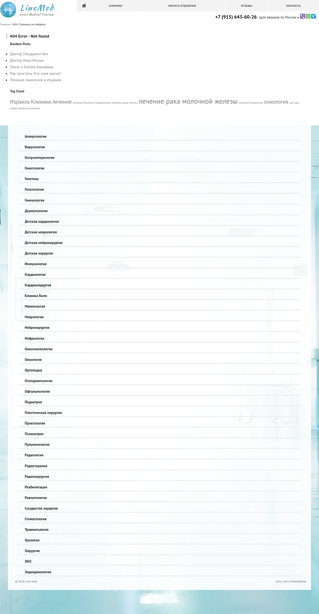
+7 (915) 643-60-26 (236, 17)
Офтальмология (37, 391)
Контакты (293, 5)
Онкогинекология (38, 349)
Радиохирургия (37, 476)
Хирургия (32, 550)
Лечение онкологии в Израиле (35, 79)
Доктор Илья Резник (27, 60)
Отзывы (246, 5)
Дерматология (36, 211)
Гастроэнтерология (39, 157)
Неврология (34, 317)
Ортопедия (33, 370)
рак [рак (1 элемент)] (291, 102)
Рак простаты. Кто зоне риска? (35, 73)
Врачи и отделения (182, 5)
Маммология (35, 306)
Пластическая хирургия (43, 412)
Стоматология (35, 519)
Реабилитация (36, 487)
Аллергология (36, 136)
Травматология (36, 529)
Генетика (32, 178)
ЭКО (28, 561)
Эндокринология (38, 572)
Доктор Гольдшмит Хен (29, 53)
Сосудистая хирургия (41, 508)
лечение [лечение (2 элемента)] (62, 101)
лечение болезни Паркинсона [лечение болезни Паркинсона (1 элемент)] (91, 102)
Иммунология (35, 264)
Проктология (35, 423)
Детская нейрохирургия (43, 242)
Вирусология (35, 147)
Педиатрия (33, 402)
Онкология (33, 359)
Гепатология (34, 189)
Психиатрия (34, 434)
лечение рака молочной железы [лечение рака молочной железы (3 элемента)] (188, 101)
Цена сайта (283, 581)
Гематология (34, 168)
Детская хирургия (39, 253)
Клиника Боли (36, 295)
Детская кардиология (42, 221)
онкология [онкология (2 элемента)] (276, 101)
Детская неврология (41, 232)
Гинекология (34, 200)
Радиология (34, 455)
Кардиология (35, 274)
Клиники (115, 5)
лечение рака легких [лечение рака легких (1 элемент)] (124, 102)
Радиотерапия (36, 466)
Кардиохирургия (38, 285)
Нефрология (34, 338)
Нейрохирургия (37, 327)
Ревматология (36, 497)
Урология (32, 540)
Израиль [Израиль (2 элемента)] (20, 101)
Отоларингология (38, 380)
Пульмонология (37, 444)
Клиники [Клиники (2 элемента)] (41, 101)
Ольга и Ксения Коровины (31, 66)
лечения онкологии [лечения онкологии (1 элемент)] (251, 102)
